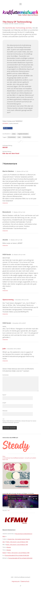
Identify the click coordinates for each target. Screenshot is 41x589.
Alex (4, 542)
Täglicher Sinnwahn (23, 134)
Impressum (15, 581)
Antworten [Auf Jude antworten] (5, 361)
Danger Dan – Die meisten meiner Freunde (19, 539)
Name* (4, 395)
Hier (9, 510)
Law (19, 137)
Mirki (4, 536)
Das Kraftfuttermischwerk (8, 509)
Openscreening (8, 300)
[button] (8, 128)
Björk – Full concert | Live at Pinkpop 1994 (17, 542)
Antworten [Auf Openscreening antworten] (5, 314)
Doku (13, 134)
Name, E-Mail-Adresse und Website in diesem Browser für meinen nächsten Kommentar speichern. (19, 421)
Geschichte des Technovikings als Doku (18, 28)
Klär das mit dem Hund (11, 153)
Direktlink (5, 123)
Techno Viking (26, 137)
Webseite (5, 411)
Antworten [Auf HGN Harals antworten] (5, 290)
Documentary (11, 137)
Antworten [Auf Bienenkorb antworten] (5, 231)
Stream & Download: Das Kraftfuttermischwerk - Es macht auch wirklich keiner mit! (19, 458)
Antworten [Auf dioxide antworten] (5, 245)
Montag (9, 547)
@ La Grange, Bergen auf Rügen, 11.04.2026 (22, 509)
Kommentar (6, 375)
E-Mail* (4, 403)
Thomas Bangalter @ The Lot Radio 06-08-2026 (17, 555)
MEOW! (5, 147)
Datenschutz (25, 581)
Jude (4, 349)
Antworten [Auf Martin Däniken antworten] (5, 203)
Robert (4, 552)
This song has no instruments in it (23, 533)
